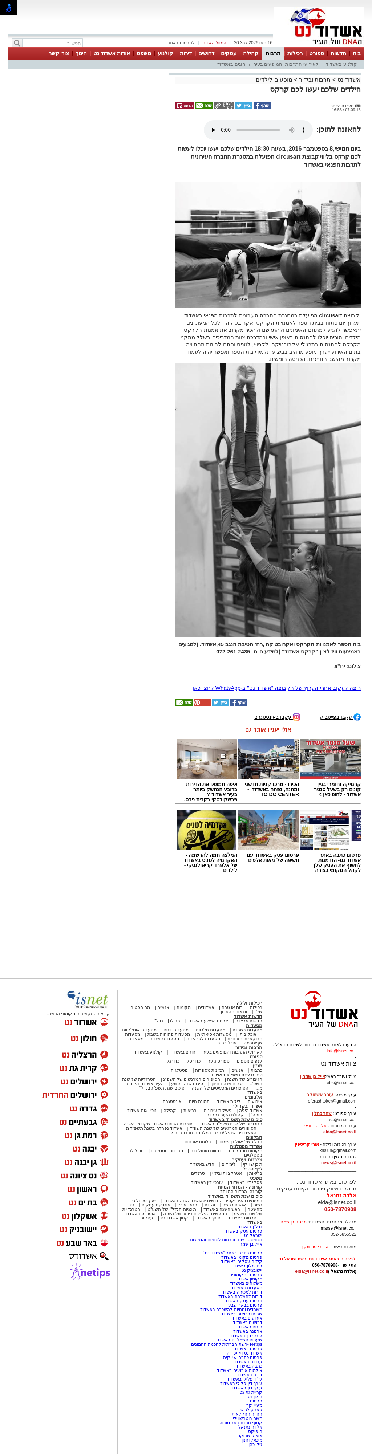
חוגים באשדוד (231, 64)
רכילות (295, 53)
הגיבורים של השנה (244, 1079)
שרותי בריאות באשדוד (241, 1313)
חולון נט (254, 1396)
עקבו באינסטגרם (277, 716)
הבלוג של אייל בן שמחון (240, 1141)
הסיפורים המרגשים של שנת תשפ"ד (222, 1128)
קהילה (251, 53)
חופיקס (255, 1431)
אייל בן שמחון (249, 1244)
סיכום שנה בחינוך (226, 1083)
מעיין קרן (253, 1405)
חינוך (81, 53)
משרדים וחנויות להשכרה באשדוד (231, 1309)
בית (357, 53)
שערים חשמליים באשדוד (238, 1340)
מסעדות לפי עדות (203, 1038)
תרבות (273, 53)
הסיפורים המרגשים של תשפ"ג (191, 1079)
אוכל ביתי (247, 1034)
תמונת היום (199, 1101)
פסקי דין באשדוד (246, 1182)
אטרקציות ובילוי (227, 1173)
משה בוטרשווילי (247, 1418)
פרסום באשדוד (247, 1348)
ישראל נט (253, 1235)
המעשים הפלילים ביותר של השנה (195, 1213)
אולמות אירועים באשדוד (239, 1370)
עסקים (228, 53)
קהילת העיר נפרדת (225, 1114)
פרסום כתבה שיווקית (242, 1357)
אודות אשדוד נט (111, 53)
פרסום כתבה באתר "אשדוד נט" (232, 1252)
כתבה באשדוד (248, 1366)
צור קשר (59, 53)
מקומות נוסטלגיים (244, 1150)
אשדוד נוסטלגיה (246, 1146)
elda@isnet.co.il (339, 1132)
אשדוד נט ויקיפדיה (244, 1353)
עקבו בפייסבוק (340, 716)
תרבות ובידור (315, 80)
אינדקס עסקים (156, 1204)
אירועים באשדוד (247, 1318)
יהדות (210, 1204)
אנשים (163, 1007)
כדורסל (194, 1061)
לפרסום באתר (180, 42)
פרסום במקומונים (245, 1274)
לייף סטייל (252, 1169)
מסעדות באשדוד (246, 1287)
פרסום (255, 1401)
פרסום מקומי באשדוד (241, 1257)
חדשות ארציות (248, 1020)
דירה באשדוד (249, 1374)
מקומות (184, 1007)
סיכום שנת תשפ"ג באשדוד (235, 1075)
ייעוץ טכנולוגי (144, 1200)
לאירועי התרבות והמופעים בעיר (286, 64)
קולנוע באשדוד (341, 64)
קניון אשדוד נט (173, 1218)
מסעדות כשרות (165, 1038)
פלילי (175, 1020)
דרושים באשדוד (247, 1322)
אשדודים (206, 1007)
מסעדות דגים (175, 1030)
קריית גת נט (250, 1392)
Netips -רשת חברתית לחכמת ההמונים (226, 1344)
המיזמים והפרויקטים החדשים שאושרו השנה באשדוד (212, 1200)
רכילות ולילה (249, 1003)
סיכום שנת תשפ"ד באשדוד (235, 1119)
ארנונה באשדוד (247, 1331)
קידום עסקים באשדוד (241, 1261)
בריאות (190, 1110)
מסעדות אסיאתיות (214, 1034)
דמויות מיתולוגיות (206, 1150)
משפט (144, 53)
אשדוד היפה (250, 1110)
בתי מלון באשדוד (246, 1265)
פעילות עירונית (218, 1110)
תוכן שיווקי (252, 1164)
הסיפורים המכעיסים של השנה (220, 1088)
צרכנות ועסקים (246, 1159)
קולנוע (165, 53)
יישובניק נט (251, 1270)
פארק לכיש (251, 1409)
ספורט (316, 53)
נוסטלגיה (179, 1070)
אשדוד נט (348, 80)
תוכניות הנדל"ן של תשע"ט (171, 1209)
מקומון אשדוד (249, 1279)
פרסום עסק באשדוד (242, 1231)
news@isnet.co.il (338, 1162)
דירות (186, 53)
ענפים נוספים (249, 1061)
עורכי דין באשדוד (207, 1182)
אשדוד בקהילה (246, 1106)
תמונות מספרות (209, 1070)
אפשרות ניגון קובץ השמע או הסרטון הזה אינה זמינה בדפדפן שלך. (258, 130)
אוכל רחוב (227, 1043)
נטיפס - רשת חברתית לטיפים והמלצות (226, 1239)
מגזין (257, 1065)
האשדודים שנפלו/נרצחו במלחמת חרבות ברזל (213, 1132)
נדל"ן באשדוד (249, 1226)
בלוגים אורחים (198, 1141)
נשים (257, 1204)
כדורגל (173, 1061)
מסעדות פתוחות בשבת (168, 1034)
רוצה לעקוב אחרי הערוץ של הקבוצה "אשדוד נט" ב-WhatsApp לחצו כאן (277, 688)
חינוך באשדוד (208, 1218)
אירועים (255, 1101)
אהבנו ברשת (234, 1204)
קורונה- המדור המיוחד (241, 1191)
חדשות (338, 53)
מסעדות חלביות (210, 1030)
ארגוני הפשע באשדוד (207, 1020)
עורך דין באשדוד (246, 1387)
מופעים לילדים (274, 80)
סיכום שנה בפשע (187, 1083)
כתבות (256, 1070)
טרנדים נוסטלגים (167, 1150)
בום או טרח (232, 1007)
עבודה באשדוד (247, 1361)
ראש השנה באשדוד (221, 1209)
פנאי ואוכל (187, 1204)
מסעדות (254, 1025)
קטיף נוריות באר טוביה (240, 1422)
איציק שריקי (250, 1435)
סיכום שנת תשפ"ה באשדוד (235, 1196)
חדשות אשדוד (248, 1016)
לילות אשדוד (228, 1101)
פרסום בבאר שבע (245, 1305)
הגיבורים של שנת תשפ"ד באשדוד (230, 1124)
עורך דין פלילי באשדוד (240, 1383)
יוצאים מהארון (234, 1011)
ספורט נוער (219, 1061)
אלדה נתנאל (250, 1427)
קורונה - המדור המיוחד (238, 1187)
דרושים (206, 53)
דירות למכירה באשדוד (241, 1292)
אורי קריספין (307, 1144)
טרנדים (198, 1173)
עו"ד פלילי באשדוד (244, 1379)
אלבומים (253, 1097)
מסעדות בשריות (247, 1030)
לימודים (228, 1164)
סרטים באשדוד (242, 1218)
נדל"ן (158, 1020)
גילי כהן (255, 1444)
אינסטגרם (172, 1101)
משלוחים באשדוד (246, 1283)
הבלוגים (254, 1137)
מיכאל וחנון (252, 1440)
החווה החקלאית (247, 1414)
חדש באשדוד (202, 1164)
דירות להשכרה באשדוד (240, 1296)
